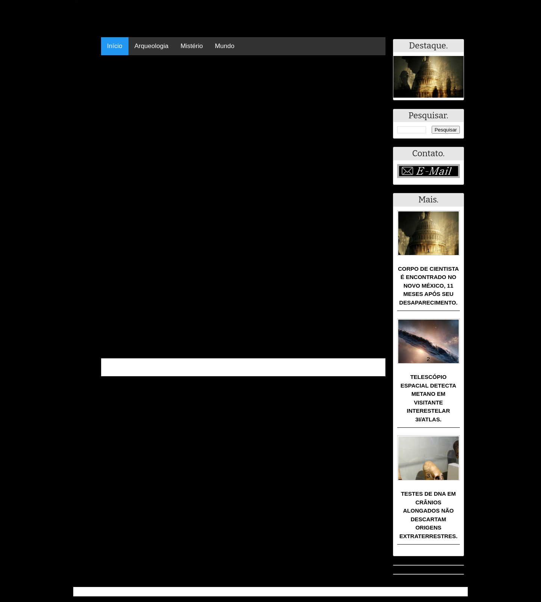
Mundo (224, 46)
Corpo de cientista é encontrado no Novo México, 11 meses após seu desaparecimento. (428, 286)
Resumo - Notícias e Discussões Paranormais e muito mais (157, 591)
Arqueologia (151, 46)
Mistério (191, 46)
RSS (458, 591)
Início (114, 46)
